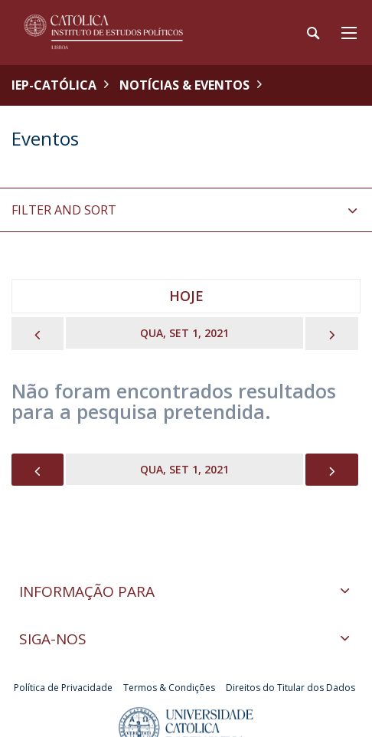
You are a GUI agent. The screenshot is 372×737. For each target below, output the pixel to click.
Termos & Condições (169, 687)
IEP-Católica (53, 85)
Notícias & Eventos (184, 85)
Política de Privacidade (63, 687)
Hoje (186, 296)
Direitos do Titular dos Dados (290, 687)
